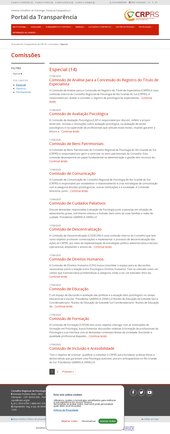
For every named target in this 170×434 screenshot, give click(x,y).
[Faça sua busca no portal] (95, 392)
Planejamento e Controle (58, 27)
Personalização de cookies (63, 419)
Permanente (23, 92)
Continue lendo (70, 131)
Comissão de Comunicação (72, 173)
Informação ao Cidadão (24, 32)
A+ (156, 2)
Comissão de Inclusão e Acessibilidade (81, 348)
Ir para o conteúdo (22, 2)
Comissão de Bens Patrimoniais (76, 143)
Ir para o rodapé (85, 2)
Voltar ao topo (151, 419)
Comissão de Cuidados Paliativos (77, 203)
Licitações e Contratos (99, 27)
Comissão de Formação (69, 318)
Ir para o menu (44, 2)
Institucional (19, 27)
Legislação (36, 27)
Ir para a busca (64, 2)
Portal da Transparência (44, 17)
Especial (17, 73)
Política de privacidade (38, 419)
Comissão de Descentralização (75, 229)
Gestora (21, 88)
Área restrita (18, 419)
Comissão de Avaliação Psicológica (78, 113)
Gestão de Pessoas (125, 27)
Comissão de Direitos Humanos (76, 259)
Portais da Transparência (58, 10)
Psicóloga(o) (145, 27)
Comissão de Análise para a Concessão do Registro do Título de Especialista (103, 81)
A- (149, 2)
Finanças (79, 27)
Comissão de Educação (68, 288)
